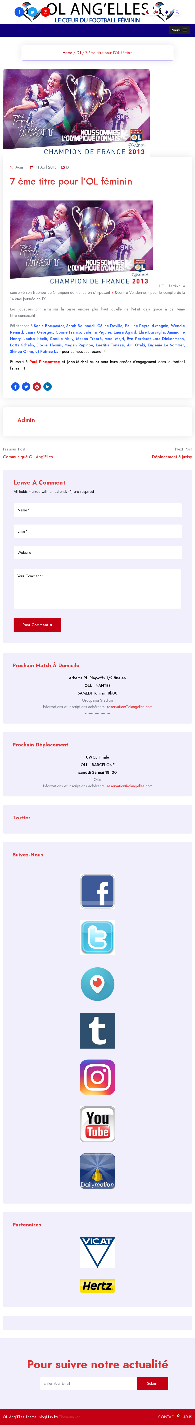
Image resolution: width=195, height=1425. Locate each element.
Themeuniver (69, 1417)
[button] (179, 30)
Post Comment (37, 625)
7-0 (114, 292)
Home (67, 52)
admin (26, 420)
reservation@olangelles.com (129, 707)
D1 (79, 52)
